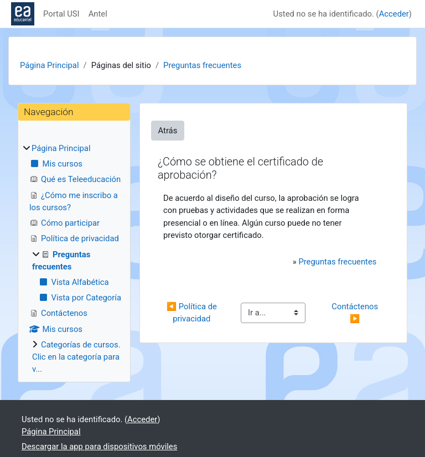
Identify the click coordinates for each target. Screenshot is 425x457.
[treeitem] (74, 259)
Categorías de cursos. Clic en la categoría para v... (76, 357)
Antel (98, 14)
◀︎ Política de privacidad (193, 313)
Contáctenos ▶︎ (355, 313)
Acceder (394, 14)
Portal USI (61, 14)
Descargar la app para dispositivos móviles (99, 446)
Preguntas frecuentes (202, 65)
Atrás (168, 131)
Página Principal (49, 65)
